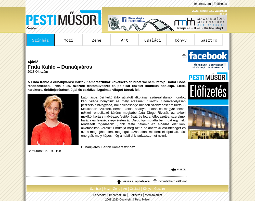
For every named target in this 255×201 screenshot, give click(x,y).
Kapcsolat (99, 195)
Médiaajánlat (153, 195)
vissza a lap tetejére (133, 181)
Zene (116, 189)
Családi (135, 189)
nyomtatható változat (169, 181)
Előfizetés (220, 4)
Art (125, 189)
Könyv (147, 189)
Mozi (107, 189)
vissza (178, 169)
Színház (95, 189)
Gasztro (159, 189)
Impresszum (202, 4)
